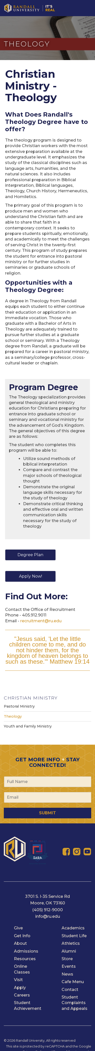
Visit (18, 979)
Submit (47, 813)
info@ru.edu (47, 916)
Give (18, 928)
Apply (20, 987)
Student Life (74, 935)
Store (67, 958)
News (67, 974)
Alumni (69, 951)
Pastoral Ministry (19, 706)
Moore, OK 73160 (47, 903)
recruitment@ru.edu (41, 620)
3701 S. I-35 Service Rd (47, 896)
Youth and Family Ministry (28, 726)
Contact (70, 989)
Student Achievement (27, 1005)
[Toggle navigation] (88, 4)
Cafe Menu (73, 981)
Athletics (71, 943)
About (20, 943)
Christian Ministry (31, 697)
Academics (73, 928)
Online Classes (22, 969)
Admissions (26, 951)
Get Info (22, 935)
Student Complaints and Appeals (74, 1003)
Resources (25, 958)
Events (69, 966)
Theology (13, 716)
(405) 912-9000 (47, 909)
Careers (22, 995)
